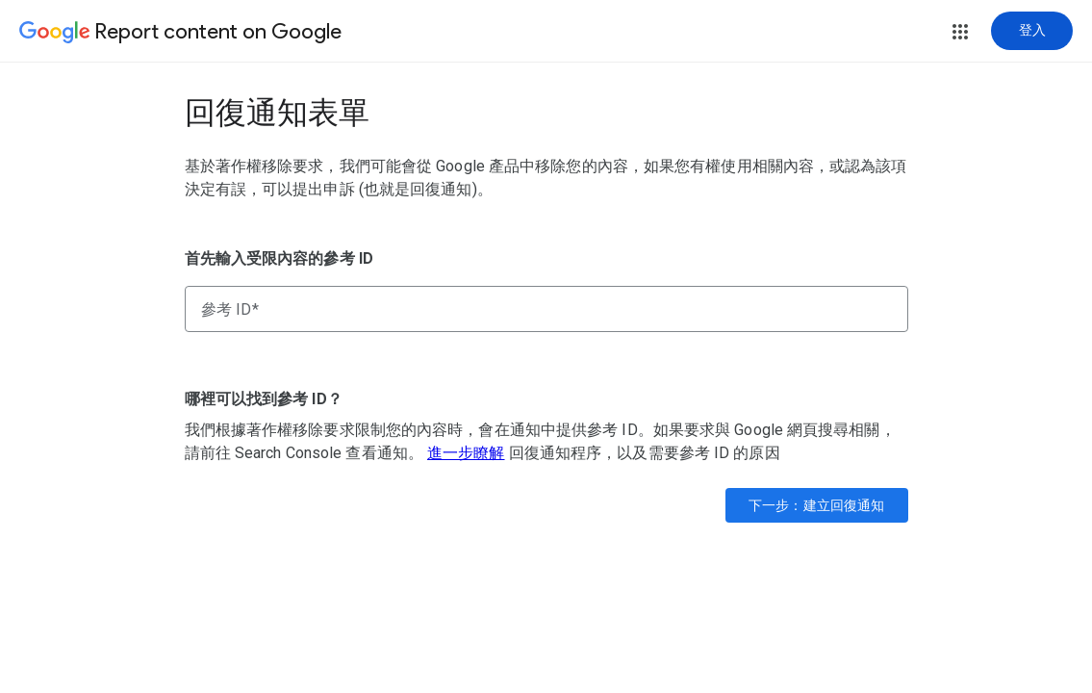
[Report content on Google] (180, 33)
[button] (960, 32)
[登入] (1032, 31)
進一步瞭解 (466, 453)
